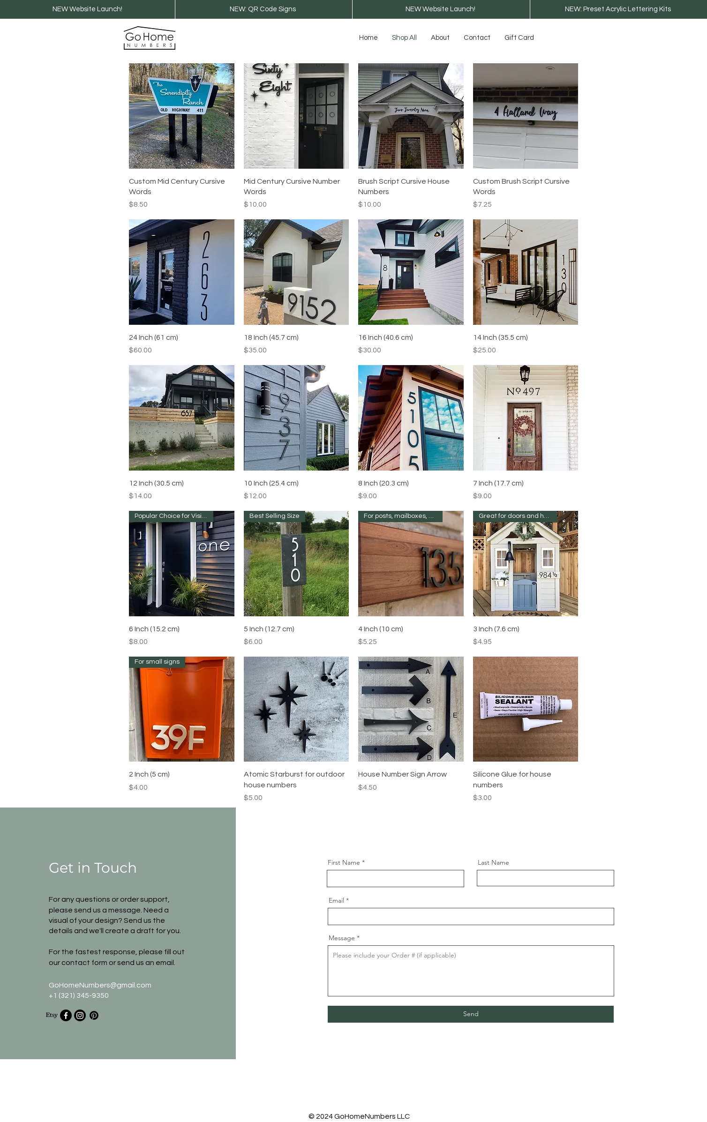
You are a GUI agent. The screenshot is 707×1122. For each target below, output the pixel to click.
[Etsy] (52, 1015)
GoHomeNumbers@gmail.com (100, 985)
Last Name (493, 862)
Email (336, 900)
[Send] (471, 1014)
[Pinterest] (94, 1015)
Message (342, 938)
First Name (344, 862)
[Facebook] (66, 1015)
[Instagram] (80, 1015)
